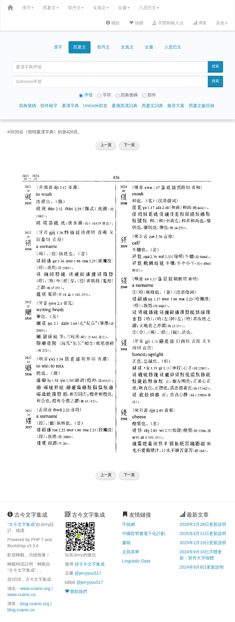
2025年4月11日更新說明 (203, 533)
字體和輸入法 (168, 22)
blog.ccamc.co (21, 609)
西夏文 (51, 7)
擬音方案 (176, 105)
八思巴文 (149, 7)
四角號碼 (27, 105)
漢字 (28, 7)
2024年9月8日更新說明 (202, 567)
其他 (222, 22)
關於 (113, 22)
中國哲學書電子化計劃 (143, 533)
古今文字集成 (22, 524)
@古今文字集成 (89, 564)
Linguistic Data (136, 561)
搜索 (215, 66)
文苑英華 (130, 551)
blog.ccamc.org (34, 603)
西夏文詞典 (152, 105)
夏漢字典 (70, 105)
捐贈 (136, 22)
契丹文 (76, 7)
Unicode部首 (95, 105)
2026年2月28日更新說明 (203, 524)
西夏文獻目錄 (201, 105)
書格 (126, 542)
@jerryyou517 (87, 573)
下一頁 (129, 145)
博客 (200, 22)
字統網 (128, 524)
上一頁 (105, 145)
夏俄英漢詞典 (124, 105)
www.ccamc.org (35, 588)
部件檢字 (49, 105)
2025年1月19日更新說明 (203, 542)
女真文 (101, 7)
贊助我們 (76, 591)
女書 (124, 7)
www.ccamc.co (21, 594)
